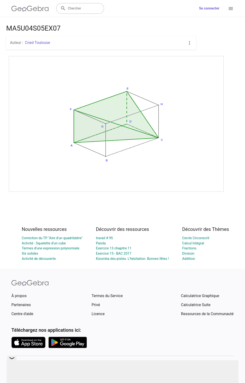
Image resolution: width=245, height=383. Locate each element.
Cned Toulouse (37, 42)
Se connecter (209, 8)
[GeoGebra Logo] (30, 8)
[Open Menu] (231, 8)
